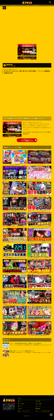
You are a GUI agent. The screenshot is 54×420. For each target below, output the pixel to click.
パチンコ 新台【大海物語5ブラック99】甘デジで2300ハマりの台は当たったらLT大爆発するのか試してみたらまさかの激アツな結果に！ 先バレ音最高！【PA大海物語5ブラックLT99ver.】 (15, 251)
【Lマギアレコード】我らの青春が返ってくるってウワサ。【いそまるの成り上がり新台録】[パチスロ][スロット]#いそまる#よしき (39, 173)
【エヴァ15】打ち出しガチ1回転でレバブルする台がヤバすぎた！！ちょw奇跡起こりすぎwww (15, 219)
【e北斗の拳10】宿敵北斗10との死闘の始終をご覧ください (39, 328)
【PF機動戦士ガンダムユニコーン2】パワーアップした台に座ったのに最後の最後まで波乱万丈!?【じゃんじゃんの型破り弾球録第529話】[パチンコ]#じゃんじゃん (15, 297)
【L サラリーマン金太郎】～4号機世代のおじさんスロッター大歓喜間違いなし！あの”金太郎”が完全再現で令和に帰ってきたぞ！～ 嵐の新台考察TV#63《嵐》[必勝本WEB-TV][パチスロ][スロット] (39, 266)
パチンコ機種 (21, 403)
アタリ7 (20, 401)
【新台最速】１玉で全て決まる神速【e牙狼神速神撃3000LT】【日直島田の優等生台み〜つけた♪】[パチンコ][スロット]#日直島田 (39, 204)
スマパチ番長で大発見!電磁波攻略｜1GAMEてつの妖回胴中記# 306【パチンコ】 (39, 251)
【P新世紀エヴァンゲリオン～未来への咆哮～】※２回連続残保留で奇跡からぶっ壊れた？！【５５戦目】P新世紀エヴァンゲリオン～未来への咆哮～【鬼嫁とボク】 (15, 173)
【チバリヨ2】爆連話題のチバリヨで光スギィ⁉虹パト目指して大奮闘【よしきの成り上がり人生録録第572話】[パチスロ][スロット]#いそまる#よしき (15, 235)
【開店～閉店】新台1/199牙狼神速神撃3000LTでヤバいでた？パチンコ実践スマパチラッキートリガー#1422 (15, 204)
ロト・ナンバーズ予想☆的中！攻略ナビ (43, 411)
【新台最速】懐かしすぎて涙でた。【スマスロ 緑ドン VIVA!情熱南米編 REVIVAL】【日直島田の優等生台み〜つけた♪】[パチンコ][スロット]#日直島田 (39, 188)
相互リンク (21, 408)
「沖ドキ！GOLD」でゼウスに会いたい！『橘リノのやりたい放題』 (39, 219)
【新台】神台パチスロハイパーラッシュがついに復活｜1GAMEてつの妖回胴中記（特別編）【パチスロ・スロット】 (15, 313)
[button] (4, 7)
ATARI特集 (38, 401)
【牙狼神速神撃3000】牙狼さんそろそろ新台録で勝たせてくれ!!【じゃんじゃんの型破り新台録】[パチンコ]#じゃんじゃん (15, 188)
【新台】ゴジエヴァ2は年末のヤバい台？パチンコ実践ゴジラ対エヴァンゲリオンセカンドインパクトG (15, 282)
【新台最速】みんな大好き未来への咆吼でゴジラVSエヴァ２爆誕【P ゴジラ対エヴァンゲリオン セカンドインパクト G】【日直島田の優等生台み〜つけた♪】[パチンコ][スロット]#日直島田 (39, 282)
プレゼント (21, 406)
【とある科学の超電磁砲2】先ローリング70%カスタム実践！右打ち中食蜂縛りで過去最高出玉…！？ (39, 313)
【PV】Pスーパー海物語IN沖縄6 (15, 157)
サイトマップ (39, 406)
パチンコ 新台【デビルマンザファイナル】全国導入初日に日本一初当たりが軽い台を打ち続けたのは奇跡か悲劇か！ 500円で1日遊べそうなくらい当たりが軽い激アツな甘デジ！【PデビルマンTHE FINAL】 (39, 235)
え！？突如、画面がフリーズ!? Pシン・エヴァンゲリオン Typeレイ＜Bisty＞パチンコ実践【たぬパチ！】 (39, 297)
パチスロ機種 (39, 403)
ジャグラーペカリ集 (39, 157)
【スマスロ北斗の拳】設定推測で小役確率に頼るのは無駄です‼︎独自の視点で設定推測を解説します (15, 266)
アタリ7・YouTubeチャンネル (24, 411)
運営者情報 (38, 408)
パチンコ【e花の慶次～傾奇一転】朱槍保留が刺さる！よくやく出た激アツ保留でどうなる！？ (15, 328)
